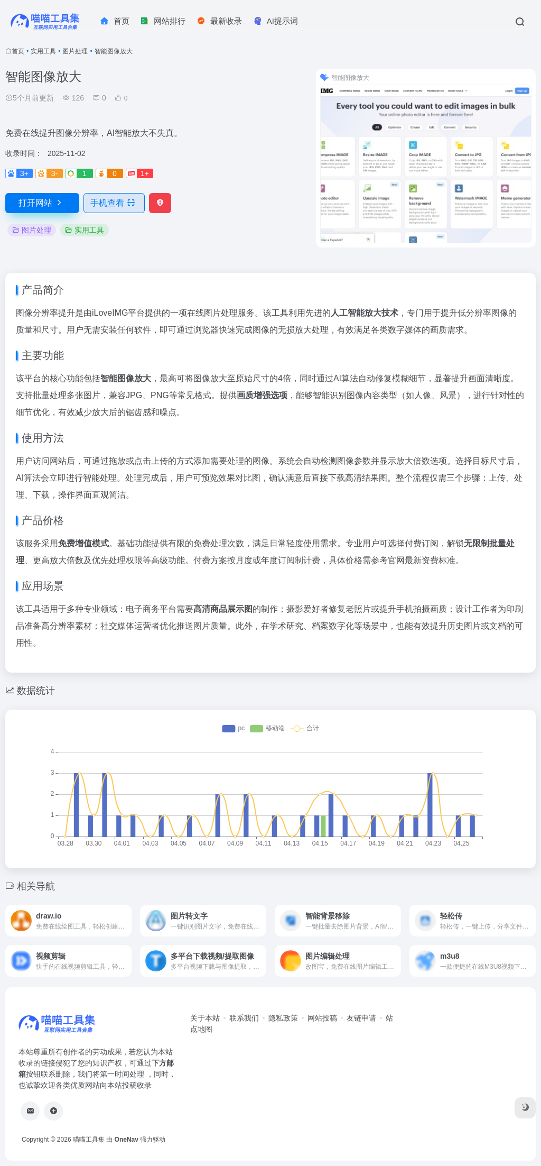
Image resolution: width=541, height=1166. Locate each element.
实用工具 (43, 51)
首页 (18, 51)
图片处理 (75, 51)
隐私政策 (283, 1018)
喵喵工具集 (89, 1139)
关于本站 (205, 1018)
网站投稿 (322, 1018)
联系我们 (244, 1018)
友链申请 (361, 1018)
